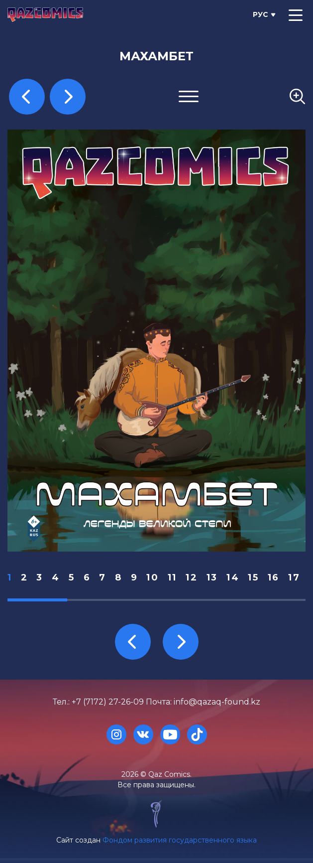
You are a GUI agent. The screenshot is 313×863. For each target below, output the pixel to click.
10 (152, 577)
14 (232, 577)
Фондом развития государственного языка (180, 840)
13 (212, 577)
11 (172, 577)
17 (294, 577)
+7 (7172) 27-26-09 (108, 702)
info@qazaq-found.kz (217, 702)
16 (274, 577)
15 (253, 577)
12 (192, 577)
